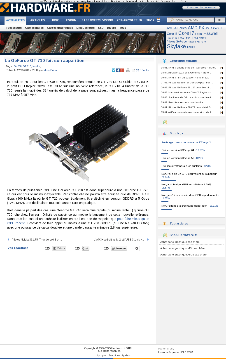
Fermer (184, 1)
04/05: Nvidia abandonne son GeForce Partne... (189, 67)
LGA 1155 (184, 38)
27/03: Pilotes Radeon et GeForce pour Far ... (187, 82)
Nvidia (36, 66)
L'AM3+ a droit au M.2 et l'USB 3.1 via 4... (121, 239)
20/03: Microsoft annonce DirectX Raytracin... (187, 92)
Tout (122, 27)
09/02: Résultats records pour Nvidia (182, 102)
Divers (111, 27)
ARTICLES (37, 20)
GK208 (17, 66)
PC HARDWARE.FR (129, 20)
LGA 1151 (172, 38)
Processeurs (13, 27)
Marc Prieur (51, 70)
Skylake (176, 46)
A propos (101, 355)
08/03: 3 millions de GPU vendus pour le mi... (187, 97)
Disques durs (85, 27)
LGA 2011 (199, 38)
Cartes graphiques (60, 27)
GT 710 (27, 66)
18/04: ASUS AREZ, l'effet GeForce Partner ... (186, 72)
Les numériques (168, 352)
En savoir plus (168, 1)
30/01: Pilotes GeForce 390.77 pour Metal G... (187, 107)
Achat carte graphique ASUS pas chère (183, 254)
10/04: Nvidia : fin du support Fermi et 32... (185, 77)
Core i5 (172, 33)
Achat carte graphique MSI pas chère (182, 248)
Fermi (199, 33)
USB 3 (191, 47)
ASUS (208, 28)
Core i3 (217, 28)
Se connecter (208, 7)
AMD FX (196, 27)
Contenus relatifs (183, 60)
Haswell (211, 33)
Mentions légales (119, 355)
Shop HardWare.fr (183, 235)
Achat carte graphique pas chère (180, 242)
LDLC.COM (186, 352)
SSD (101, 27)
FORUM (71, 20)
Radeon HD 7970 (197, 41)
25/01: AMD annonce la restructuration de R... (187, 112)
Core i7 (186, 33)
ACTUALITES (15, 20)
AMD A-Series (177, 28)
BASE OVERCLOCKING (97, 20)
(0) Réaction (141, 70)
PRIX (55, 20)
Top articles (179, 223)
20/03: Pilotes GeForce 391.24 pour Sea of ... (186, 87)
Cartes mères (34, 27)
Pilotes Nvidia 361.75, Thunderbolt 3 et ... (34, 239)
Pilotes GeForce (177, 41)
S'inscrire (192, 7)
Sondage (176, 133)
